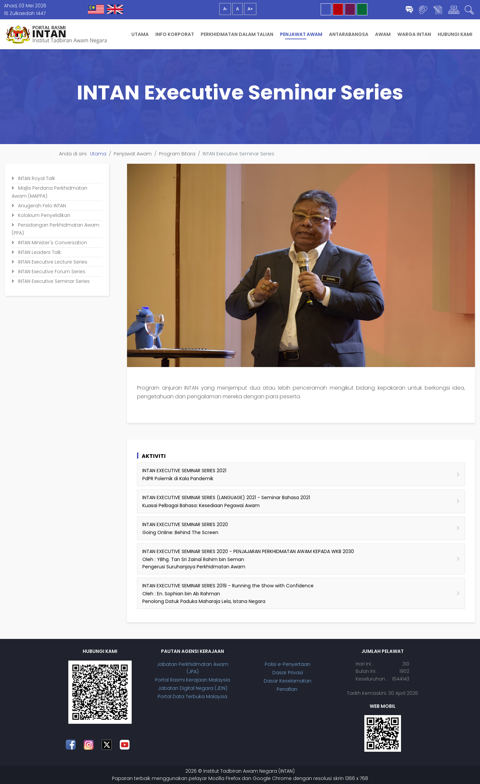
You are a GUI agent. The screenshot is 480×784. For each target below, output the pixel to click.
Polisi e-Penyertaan (287, 664)
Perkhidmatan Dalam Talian (237, 34)
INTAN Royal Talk (36, 178)
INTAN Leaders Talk (39, 252)
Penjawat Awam (301, 34)
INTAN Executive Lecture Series (52, 262)
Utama (140, 34)
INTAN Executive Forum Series (51, 271)
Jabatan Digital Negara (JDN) (192, 688)
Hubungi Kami (455, 34)
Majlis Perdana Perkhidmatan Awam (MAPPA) (49, 192)
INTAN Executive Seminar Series (53, 281)
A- (225, 9)
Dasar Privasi (287, 672)
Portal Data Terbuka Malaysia (192, 696)
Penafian (288, 689)
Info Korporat (174, 34)
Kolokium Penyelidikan (43, 215)
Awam (383, 34)
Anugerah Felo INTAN (41, 205)
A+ (250, 9)
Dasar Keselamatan (287, 681)
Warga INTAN (414, 34)
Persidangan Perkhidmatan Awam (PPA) (55, 229)
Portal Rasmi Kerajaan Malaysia (192, 680)
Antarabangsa (348, 34)
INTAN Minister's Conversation (52, 242)
